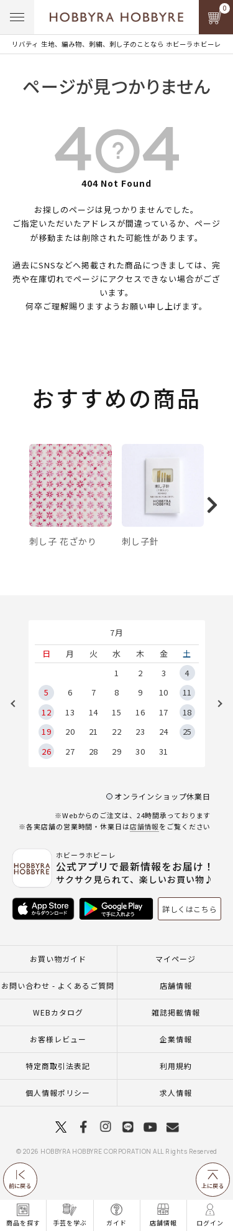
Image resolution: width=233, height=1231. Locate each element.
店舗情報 (145, 857)
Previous (17, 734)
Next (215, 734)
